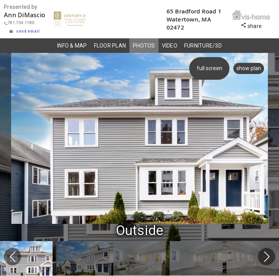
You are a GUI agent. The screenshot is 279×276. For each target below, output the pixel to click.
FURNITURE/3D (203, 46)
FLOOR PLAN (110, 46)
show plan (248, 68)
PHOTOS (144, 46)
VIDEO (169, 46)
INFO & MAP (72, 46)
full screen (210, 68)
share (251, 25)
